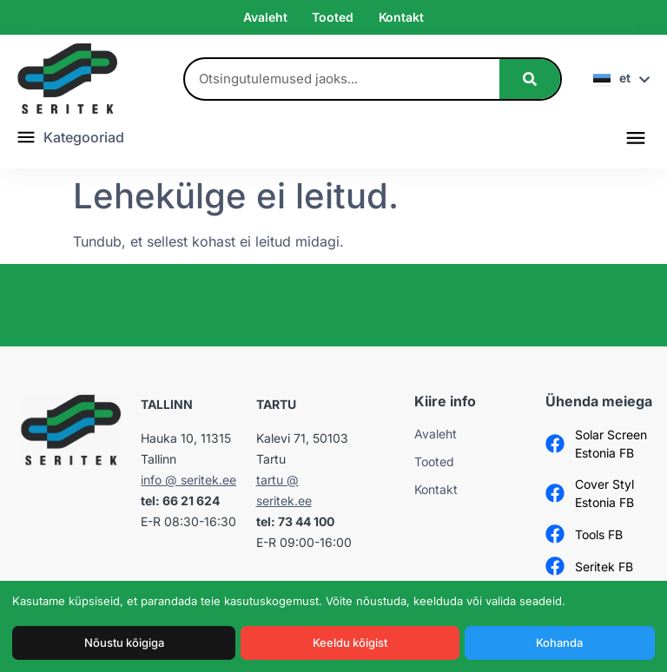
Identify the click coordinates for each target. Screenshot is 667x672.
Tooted (332, 17)
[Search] (529, 79)
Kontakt (401, 17)
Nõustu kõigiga (124, 642)
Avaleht (265, 17)
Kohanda (559, 642)
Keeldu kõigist (350, 642)
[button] (635, 136)
